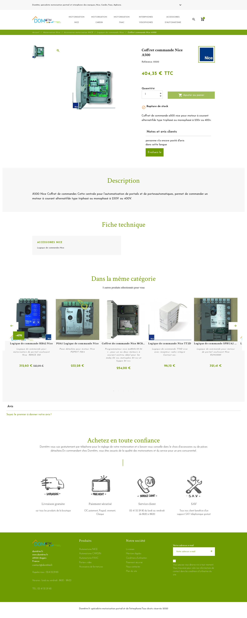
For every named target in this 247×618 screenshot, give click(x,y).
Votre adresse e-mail (183, 545)
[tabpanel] (123, 334)
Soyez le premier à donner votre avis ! (28, 414)
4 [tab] (128, 390)
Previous (11, 326)
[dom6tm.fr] (46, 20)
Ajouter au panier (191, 95)
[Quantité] (152, 94)
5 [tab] (133, 390)
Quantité (148, 89)
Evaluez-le (154, 152)
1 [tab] (113, 390)
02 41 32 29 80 (130, 5)
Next (235, 326)
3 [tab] (123, 390)
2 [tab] (118, 390)
